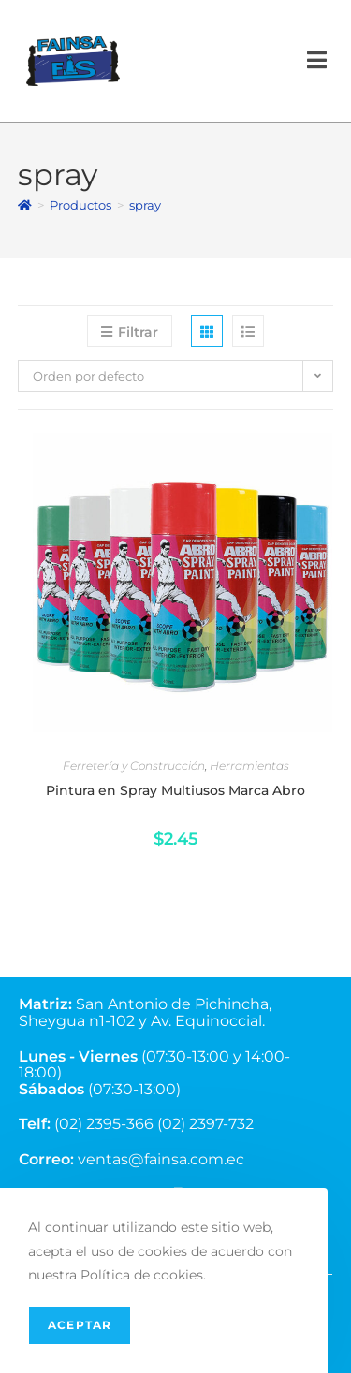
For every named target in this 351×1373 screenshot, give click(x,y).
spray (145, 204)
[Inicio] (25, 204)
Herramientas (249, 766)
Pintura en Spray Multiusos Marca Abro (175, 790)
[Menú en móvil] (317, 60)
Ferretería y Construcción (134, 766)
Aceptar (79, 1325)
